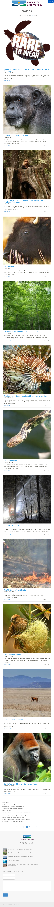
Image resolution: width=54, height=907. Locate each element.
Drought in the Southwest (13, 726)
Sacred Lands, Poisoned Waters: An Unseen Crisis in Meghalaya (16, 822)
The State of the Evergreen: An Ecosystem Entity (12, 811)
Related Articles (27, 15)
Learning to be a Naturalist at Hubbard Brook (21, 338)
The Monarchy (5, 820)
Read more (7, 80)
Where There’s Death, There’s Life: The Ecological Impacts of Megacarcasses (19, 818)
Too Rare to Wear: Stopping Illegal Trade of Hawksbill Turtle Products (26, 70)
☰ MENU (51, 1)
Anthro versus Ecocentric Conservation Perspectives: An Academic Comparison (25, 208)
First (17, 827)
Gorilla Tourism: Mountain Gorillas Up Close (20, 791)
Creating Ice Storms (11, 532)
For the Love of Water (6, 816)
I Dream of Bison (10, 273)
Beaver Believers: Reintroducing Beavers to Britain (13, 827)
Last (37, 827)
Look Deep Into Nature (12, 661)
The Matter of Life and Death (15, 597)
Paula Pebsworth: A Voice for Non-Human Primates (13, 813)
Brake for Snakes (10, 467)
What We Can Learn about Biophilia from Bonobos (13, 824)
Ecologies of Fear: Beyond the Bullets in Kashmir (12, 815)
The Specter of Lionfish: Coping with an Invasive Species (25, 403)
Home (19, 15)
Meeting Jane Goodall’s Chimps (16, 142)
